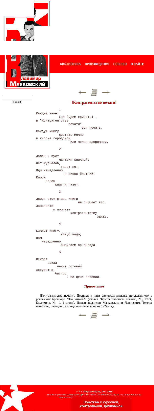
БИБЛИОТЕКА (70, 64)
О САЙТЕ (137, 64)
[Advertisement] (102, 27)
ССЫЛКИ (120, 64)
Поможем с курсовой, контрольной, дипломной (101, 404)
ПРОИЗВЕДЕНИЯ (97, 64)
